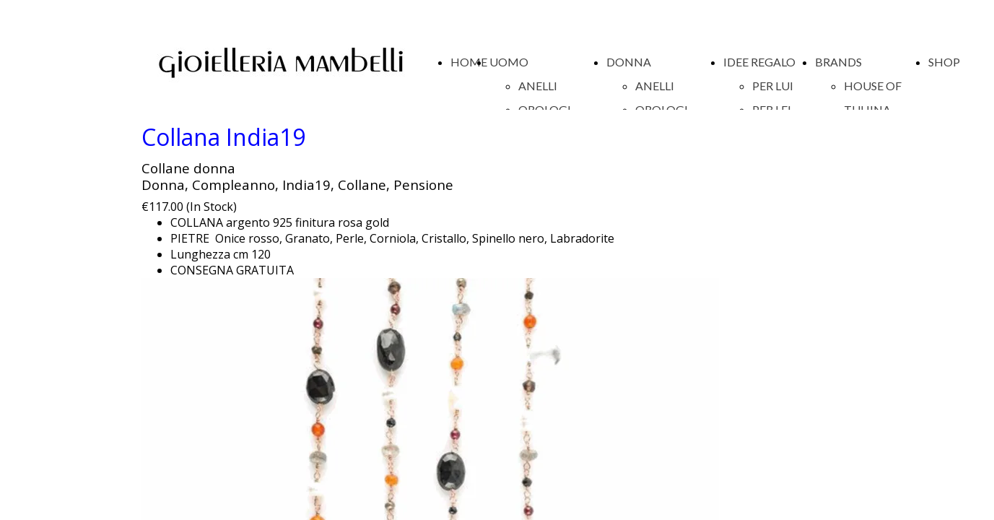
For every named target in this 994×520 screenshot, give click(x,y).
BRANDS (838, 62)
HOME (468, 62)
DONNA (628, 62)
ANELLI (537, 85)
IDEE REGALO (759, 62)
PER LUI (772, 85)
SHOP (944, 62)
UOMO (508, 62)
